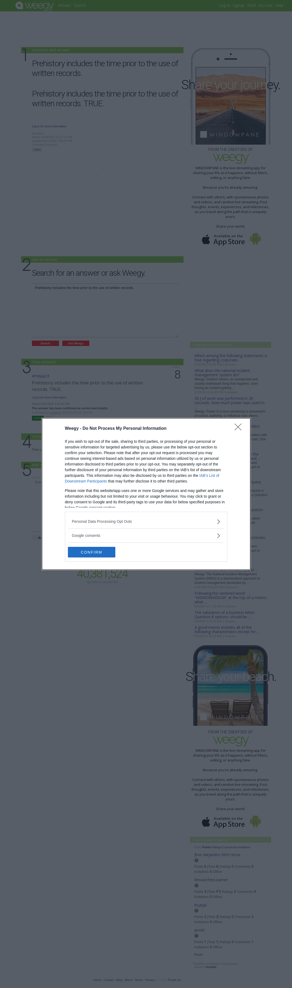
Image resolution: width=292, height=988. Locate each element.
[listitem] (146, 521)
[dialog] (146, 494)
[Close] (240, 429)
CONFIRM (93, 552)
